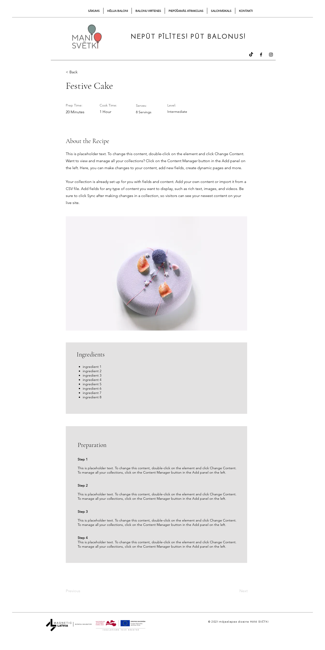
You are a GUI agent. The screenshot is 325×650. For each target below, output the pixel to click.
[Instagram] (270, 54)
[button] (82, 72)
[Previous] (82, 591)
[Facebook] (261, 54)
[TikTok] (251, 54)
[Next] (235, 591)
